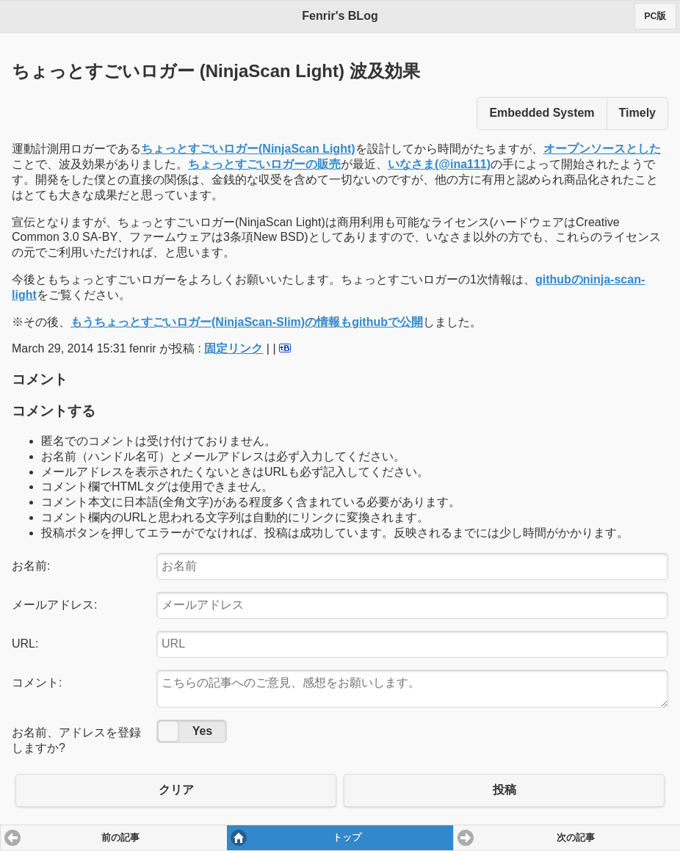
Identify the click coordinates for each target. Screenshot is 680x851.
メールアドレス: (54, 604)
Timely (637, 112)
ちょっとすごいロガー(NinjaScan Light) (248, 148)
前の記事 (120, 838)
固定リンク (233, 348)
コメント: (37, 682)
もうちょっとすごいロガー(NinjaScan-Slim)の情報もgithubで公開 (246, 322)
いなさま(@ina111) (439, 164)
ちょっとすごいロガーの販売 (264, 164)
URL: (25, 643)
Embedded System (541, 112)
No (168, 731)
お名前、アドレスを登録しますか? (76, 740)
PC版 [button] (655, 16)
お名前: (31, 566)
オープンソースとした (602, 148)
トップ (347, 838)
